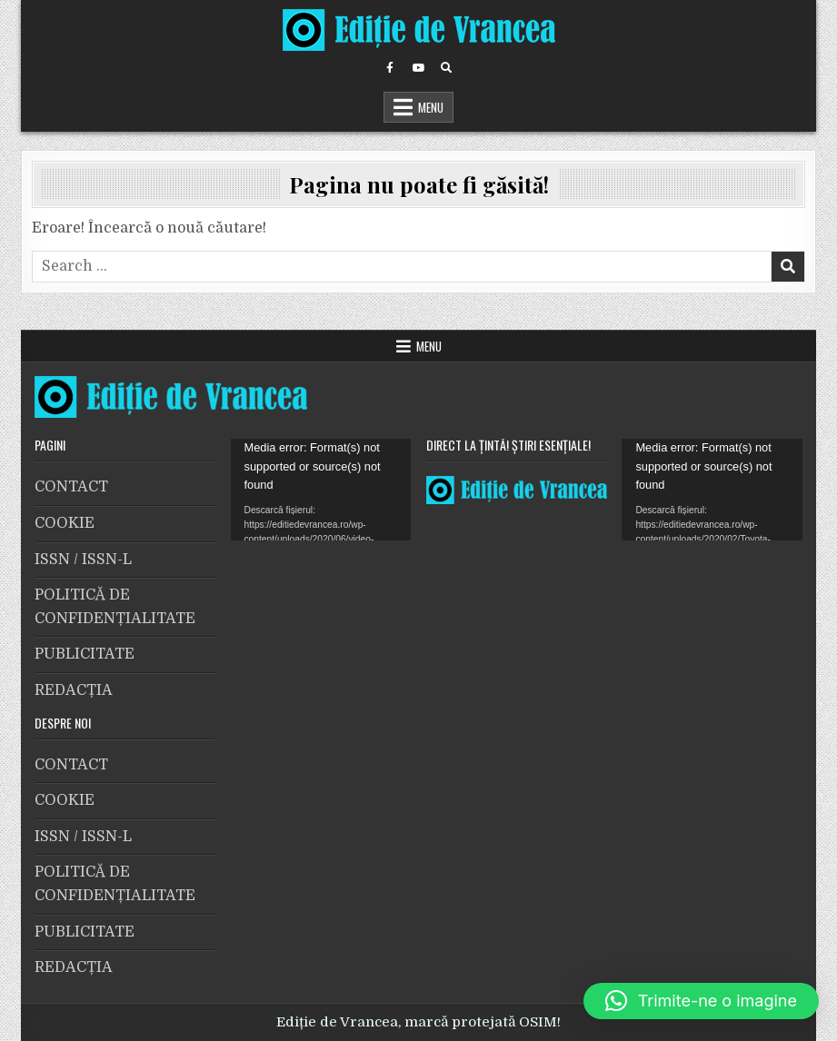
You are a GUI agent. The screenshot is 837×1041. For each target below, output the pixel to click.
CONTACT (71, 487)
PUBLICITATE (85, 654)
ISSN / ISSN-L (83, 559)
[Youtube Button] (418, 68)
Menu (430, 107)
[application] (321, 489)
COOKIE (65, 523)
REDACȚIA (74, 690)
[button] (701, 1001)
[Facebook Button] (390, 68)
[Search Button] (446, 68)
